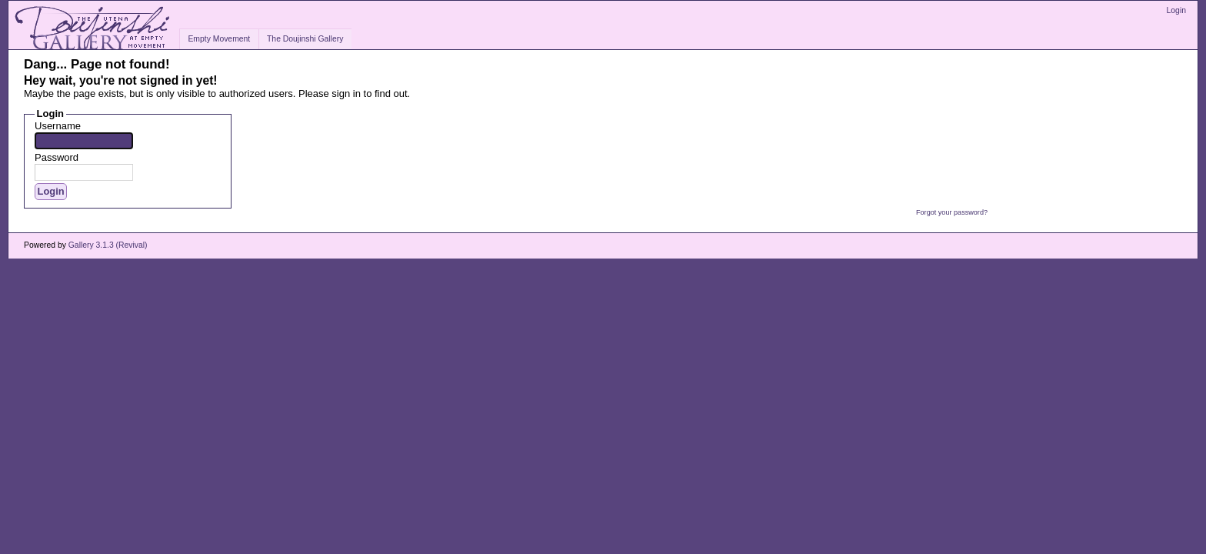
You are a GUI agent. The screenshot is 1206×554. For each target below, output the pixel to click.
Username (58, 126)
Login (1176, 10)
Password (56, 157)
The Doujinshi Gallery (305, 39)
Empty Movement (219, 39)
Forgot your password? (952, 212)
